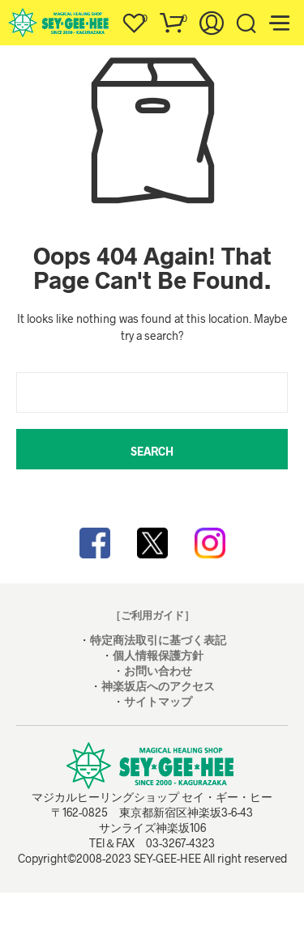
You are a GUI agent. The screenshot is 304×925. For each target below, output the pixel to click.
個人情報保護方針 (158, 655)
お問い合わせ (158, 670)
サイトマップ (158, 701)
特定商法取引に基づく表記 (158, 640)
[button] (134, 19)
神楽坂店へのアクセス (158, 686)
